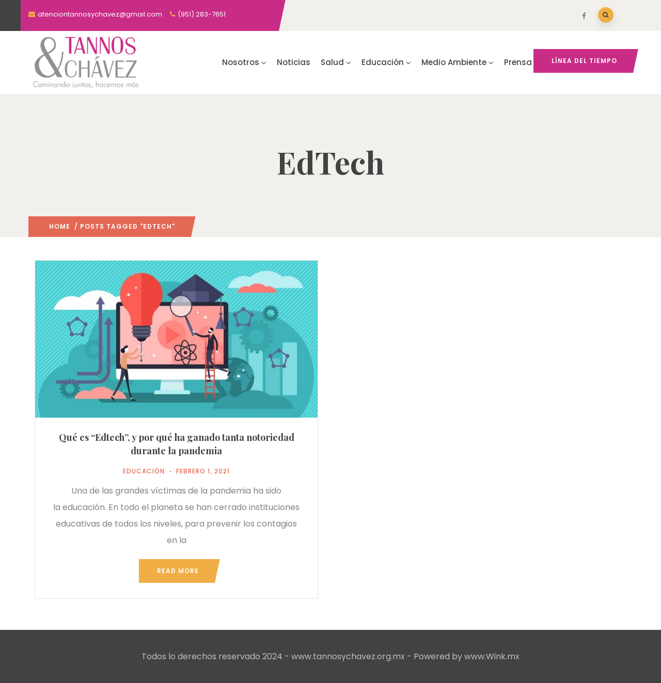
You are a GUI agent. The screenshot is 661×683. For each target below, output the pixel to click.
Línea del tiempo (584, 60)
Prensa (518, 62)
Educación (386, 62)
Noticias (293, 62)
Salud (336, 62)
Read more (178, 570)
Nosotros (244, 62)
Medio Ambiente (457, 62)
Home (59, 226)
